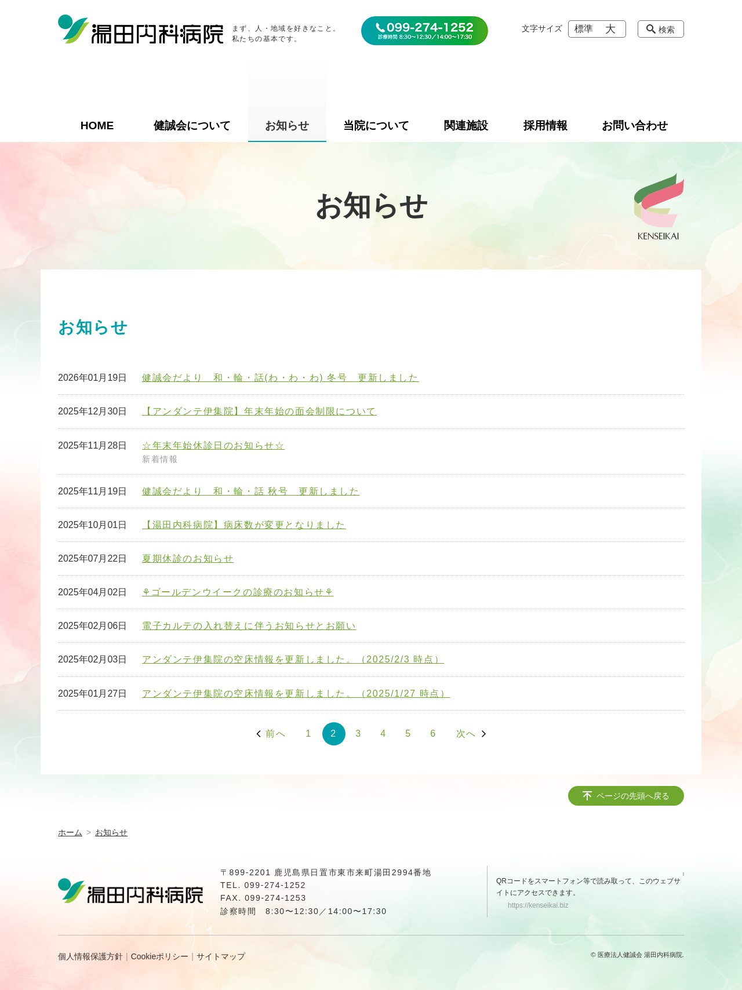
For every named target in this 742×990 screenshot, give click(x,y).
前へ (275, 733)
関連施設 (466, 125)
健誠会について (192, 125)
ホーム (70, 832)
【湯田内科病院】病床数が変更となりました (244, 525)
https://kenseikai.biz (538, 905)
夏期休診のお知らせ (188, 558)
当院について (376, 125)
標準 (583, 29)
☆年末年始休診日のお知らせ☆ (213, 445)
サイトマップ (221, 956)
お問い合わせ (635, 125)
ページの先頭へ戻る (633, 795)
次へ (466, 733)
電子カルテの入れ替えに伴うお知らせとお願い (249, 626)
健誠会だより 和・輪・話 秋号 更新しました (251, 491)
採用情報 (545, 125)
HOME (97, 125)
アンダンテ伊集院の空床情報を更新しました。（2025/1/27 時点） (296, 693)
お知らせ (287, 125)
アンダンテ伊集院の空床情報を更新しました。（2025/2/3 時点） (293, 659)
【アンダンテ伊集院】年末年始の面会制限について (259, 411)
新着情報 (160, 459)
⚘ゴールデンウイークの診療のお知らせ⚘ (237, 592)
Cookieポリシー (160, 956)
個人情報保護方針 (90, 956)
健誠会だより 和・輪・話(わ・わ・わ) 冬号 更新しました (280, 378)
